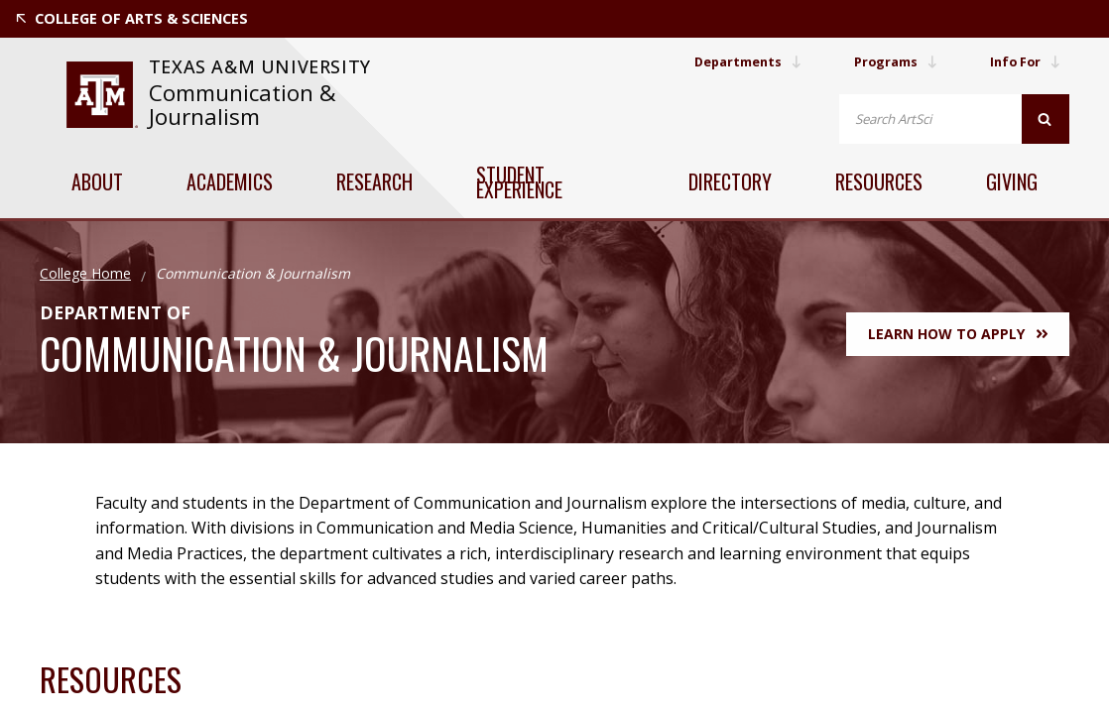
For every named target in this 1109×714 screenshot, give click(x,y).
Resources (879, 181)
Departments (727, 62)
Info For (1021, 62)
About (97, 181)
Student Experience (519, 182)
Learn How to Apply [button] (957, 333)
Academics (229, 181)
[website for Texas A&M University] (101, 94)
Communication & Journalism (242, 104)
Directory (730, 181)
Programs (884, 62)
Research (374, 181)
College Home (85, 273)
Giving (1012, 181)
